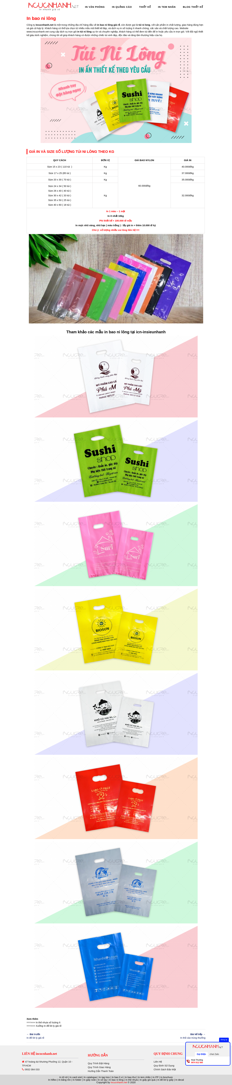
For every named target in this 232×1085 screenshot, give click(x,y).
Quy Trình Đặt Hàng (98, 1074)
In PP (155, 1077)
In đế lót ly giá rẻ (52, 1025)
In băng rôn (64, 1079)
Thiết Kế (145, 6)
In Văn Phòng (95, 6)
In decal (179, 1079)
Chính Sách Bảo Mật (196, 1069)
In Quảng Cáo (122, 6)
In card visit (76, 1077)
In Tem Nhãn (167, 6)
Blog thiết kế (193, 6)
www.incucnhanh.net (38, 31)
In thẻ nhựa (42, 1022)
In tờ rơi (63, 1077)
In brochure (166, 1077)
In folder (77, 1079)
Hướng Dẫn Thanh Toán (101, 1082)
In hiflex (52, 1079)
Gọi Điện (201, 1054)
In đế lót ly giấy (165, 1079)
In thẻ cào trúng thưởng (161, 1035)
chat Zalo (214, 1054)
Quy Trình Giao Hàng (99, 1078)
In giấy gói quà (147, 1079)
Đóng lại (224, 1040)
